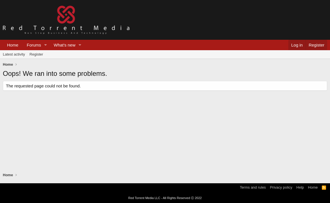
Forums (34, 45)
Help (300, 187)
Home (12, 45)
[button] (46, 45)
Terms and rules (253, 187)
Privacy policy (281, 187)
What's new (64, 45)
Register (36, 54)
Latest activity (14, 54)
